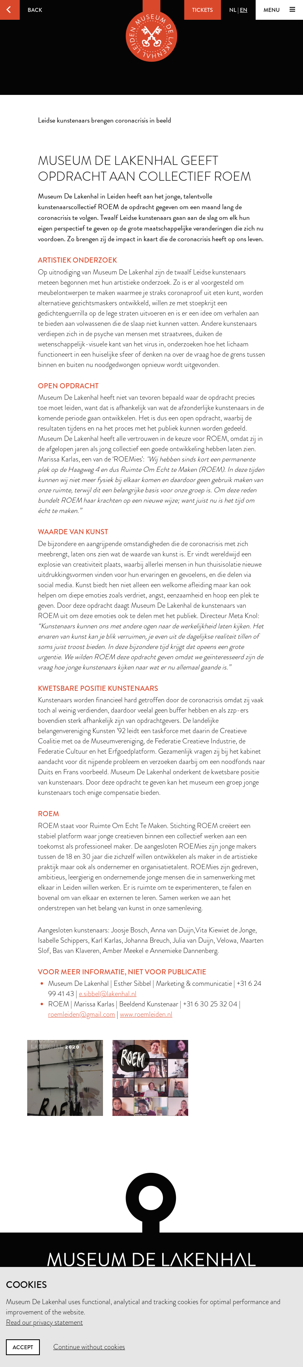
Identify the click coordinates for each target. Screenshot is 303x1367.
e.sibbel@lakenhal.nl (108, 994)
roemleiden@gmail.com (81, 1014)
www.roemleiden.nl (146, 1014)
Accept (23, 1347)
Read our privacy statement (44, 1322)
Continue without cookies (89, 1347)
